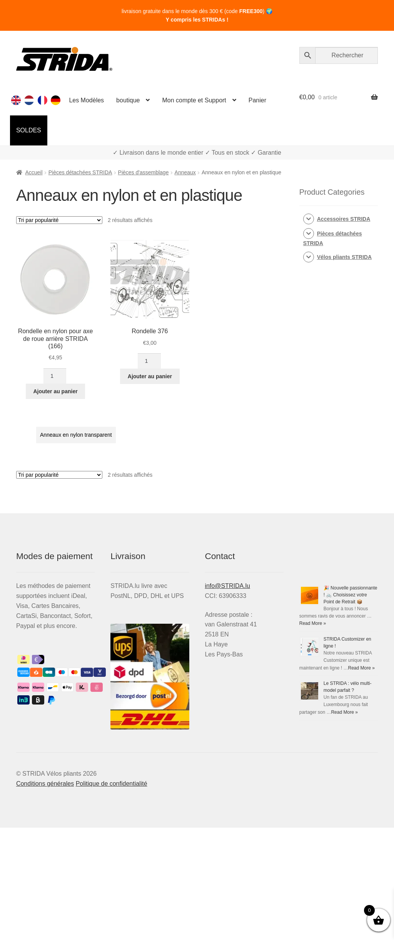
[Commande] (59, 220)
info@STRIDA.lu (227, 586)
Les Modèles (86, 100)
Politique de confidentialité (111, 783)
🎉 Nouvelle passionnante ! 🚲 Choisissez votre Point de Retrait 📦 (350, 594)
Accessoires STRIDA (344, 219)
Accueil (33, 172)
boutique (128, 100)
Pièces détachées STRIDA (80, 172)
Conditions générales (45, 783)
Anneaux (185, 172)
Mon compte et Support (194, 100)
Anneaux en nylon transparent (76, 435)
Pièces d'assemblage (143, 172)
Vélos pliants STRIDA (344, 257)
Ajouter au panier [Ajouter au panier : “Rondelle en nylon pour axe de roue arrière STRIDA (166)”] (55, 391)
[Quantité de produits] (54, 376)
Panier (257, 100)
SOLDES (28, 130)
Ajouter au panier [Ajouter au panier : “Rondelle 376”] (150, 376)
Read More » (312, 623)
